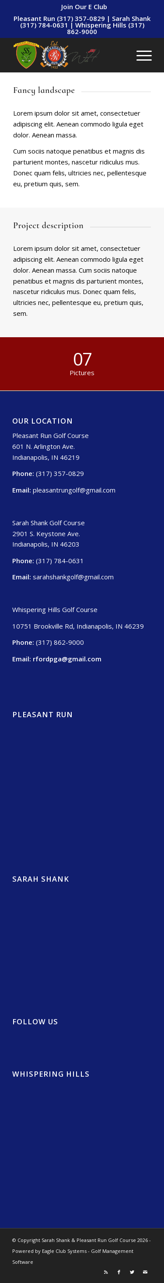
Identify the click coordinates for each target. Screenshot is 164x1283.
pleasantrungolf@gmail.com (74, 490)
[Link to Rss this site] (105, 1272)
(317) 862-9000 (60, 642)
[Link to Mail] (145, 1272)
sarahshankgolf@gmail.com (73, 576)
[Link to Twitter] (132, 1272)
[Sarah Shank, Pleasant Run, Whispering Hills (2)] (68, 55)
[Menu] (140, 55)
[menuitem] (84, 6)
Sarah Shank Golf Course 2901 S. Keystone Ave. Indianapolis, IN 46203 (48, 533)
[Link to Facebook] (119, 1272)
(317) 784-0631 (60, 560)
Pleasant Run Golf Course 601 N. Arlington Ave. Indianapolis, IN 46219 (50, 446)
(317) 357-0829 (60, 473)
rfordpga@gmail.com (67, 658)
